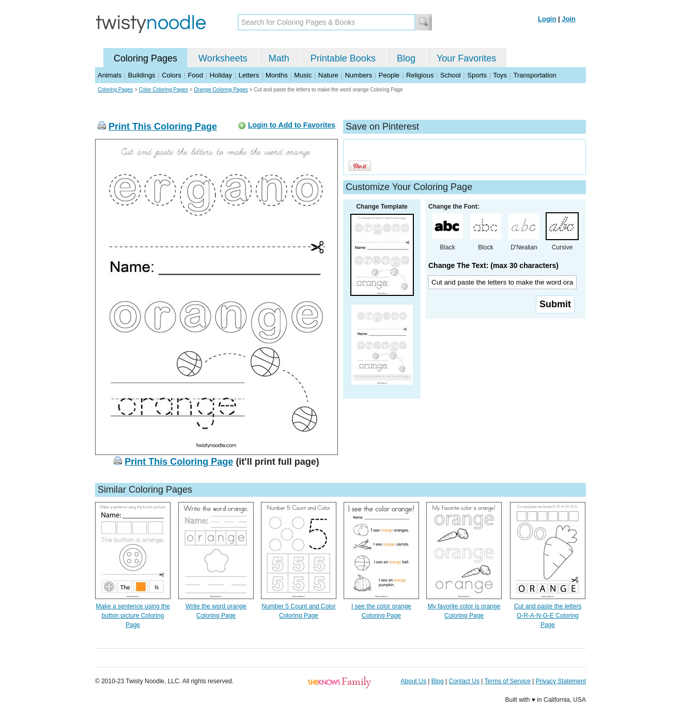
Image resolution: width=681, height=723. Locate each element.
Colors (171, 75)
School (450, 75)
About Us (413, 681)
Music (303, 75)
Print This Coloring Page (163, 126)
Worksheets (222, 58)
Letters (249, 75)
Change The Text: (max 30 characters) (493, 265)
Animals (109, 75)
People (389, 75)
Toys (500, 75)
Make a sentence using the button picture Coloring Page (132, 615)
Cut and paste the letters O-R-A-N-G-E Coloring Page (548, 615)
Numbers (358, 75)
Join (569, 19)
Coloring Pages (145, 58)
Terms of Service (507, 681)
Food (195, 75)
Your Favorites (466, 58)
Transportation (534, 75)
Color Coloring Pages (163, 89)
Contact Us (464, 681)
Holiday (221, 75)
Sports (477, 75)
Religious (420, 75)
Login (547, 19)
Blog (406, 58)
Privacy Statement (561, 681)
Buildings (142, 75)
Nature (328, 75)
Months (277, 75)
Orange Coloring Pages (221, 89)
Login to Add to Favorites (291, 125)
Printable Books (343, 58)
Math (279, 58)
